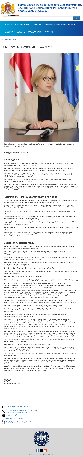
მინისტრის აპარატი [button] (23, 25)
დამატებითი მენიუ (9, 39)
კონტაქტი (49, 32)
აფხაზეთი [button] (38, 25)
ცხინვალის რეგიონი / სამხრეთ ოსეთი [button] (60, 25)
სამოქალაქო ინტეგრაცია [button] (15, 32)
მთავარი (8, 25)
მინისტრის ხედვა (35, 32)
